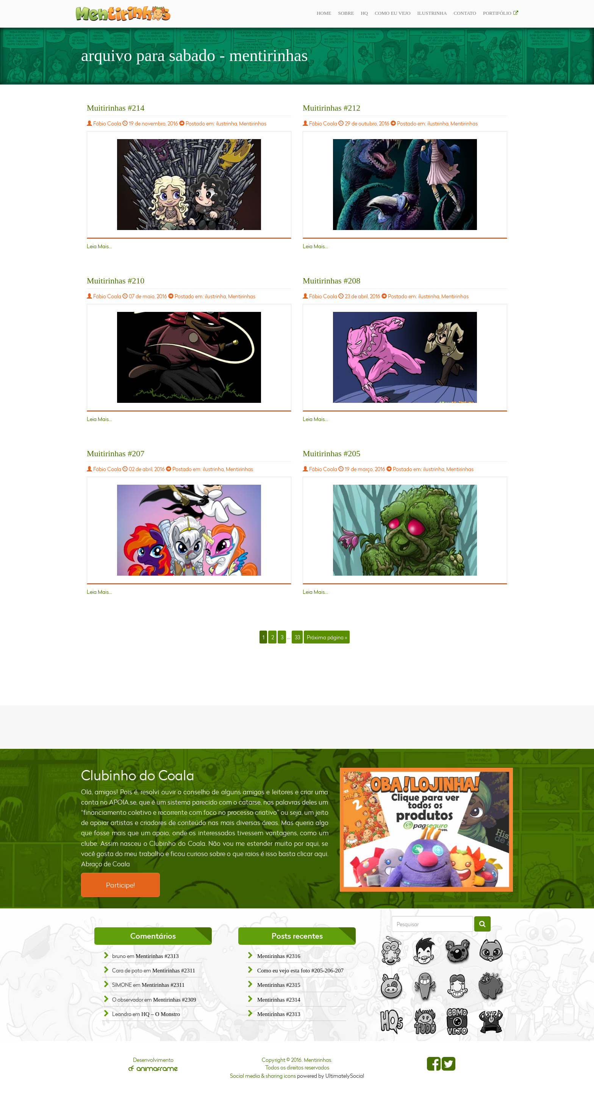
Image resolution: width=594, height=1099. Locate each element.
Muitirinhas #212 (331, 108)
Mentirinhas (252, 123)
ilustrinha (432, 13)
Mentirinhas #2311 (173, 970)
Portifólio (497, 13)
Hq (364, 13)
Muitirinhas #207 (115, 453)
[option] (426, 830)
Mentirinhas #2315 (278, 985)
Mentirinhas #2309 (174, 1000)
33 (297, 636)
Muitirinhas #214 (115, 108)
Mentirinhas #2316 (278, 956)
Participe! (120, 884)
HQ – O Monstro (160, 1014)
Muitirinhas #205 (331, 453)
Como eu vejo (392, 13)
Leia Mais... (99, 246)
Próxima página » (327, 636)
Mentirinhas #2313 (157, 956)
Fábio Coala (107, 123)
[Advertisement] (297, 726)
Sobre (346, 13)
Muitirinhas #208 (331, 280)
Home (324, 13)
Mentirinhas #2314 (278, 1000)
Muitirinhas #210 (115, 280)
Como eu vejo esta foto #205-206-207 (300, 970)
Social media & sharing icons (263, 1075)
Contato (465, 13)
